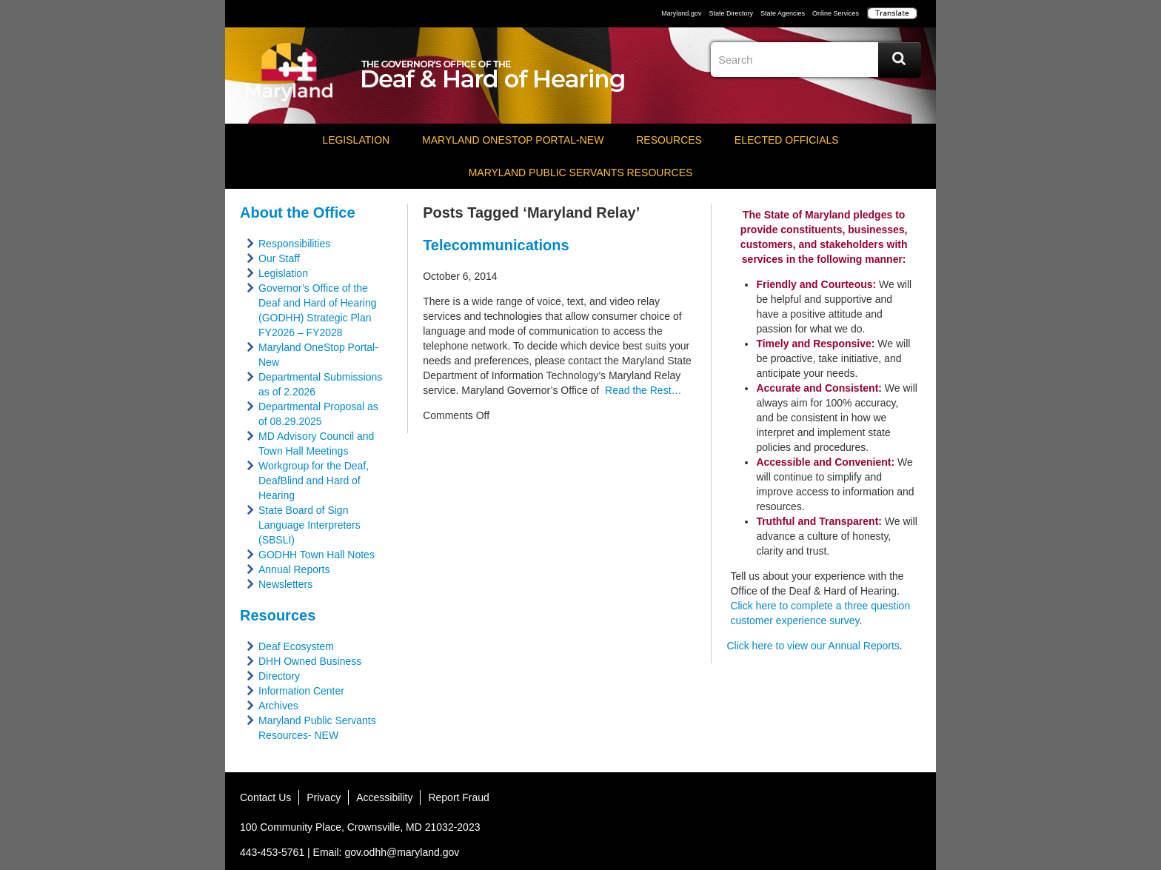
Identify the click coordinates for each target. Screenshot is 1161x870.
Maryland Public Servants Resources (581, 172)
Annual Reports (294, 569)
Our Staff (279, 258)
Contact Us (265, 797)
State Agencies (782, 13)
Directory (279, 676)
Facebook (800, 100)
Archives (278, 706)
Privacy (324, 797)
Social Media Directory (909, 100)
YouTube (854, 100)
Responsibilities (294, 244)
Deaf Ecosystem (296, 646)
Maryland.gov (681, 13)
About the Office (297, 212)
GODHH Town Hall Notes (316, 555)
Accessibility (384, 797)
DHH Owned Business (309, 661)
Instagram (882, 100)
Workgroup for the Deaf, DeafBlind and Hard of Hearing (313, 480)
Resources (669, 140)
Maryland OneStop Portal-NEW (512, 140)
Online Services (835, 13)
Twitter (827, 100)
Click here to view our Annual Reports (812, 646)
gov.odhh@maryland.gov (401, 852)
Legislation (355, 140)
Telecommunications (496, 245)
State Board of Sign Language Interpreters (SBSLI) (309, 525)
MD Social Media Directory (909, 802)
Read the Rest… (640, 390)
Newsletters (285, 584)
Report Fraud (458, 797)
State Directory (731, 13)
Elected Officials (787, 140)
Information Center (301, 691)
